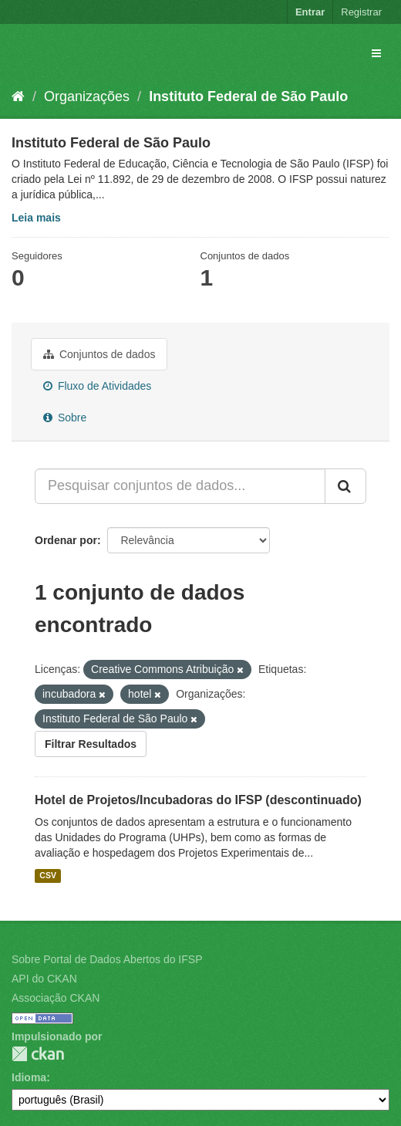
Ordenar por (66, 540)
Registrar (361, 12)
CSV (47, 875)
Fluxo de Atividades (97, 386)
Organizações (87, 96)
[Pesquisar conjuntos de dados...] (180, 486)
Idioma (29, 1077)
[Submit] (345, 486)
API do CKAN (44, 978)
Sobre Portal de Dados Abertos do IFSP (107, 959)
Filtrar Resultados (90, 744)
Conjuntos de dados (99, 354)
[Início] (18, 96)
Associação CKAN (55, 998)
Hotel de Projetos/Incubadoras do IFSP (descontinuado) (198, 799)
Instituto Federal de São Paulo (248, 96)
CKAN (38, 1054)
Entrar (310, 12)
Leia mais (36, 217)
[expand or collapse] (376, 53)
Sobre (64, 417)
